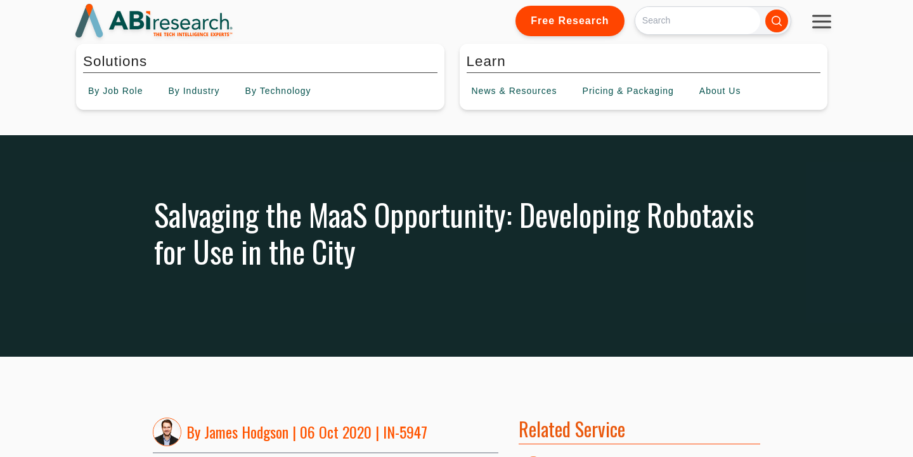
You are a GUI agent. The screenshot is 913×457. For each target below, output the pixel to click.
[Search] (697, 20)
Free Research (570, 20)
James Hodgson (246, 431)
